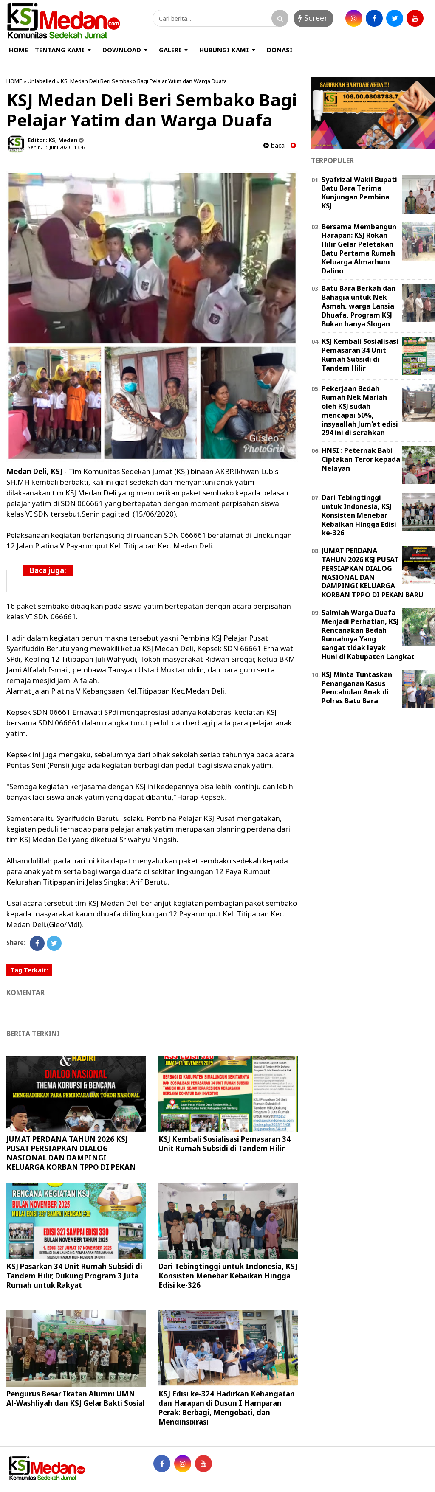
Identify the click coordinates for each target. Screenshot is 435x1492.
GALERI (170, 49)
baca (274, 145)
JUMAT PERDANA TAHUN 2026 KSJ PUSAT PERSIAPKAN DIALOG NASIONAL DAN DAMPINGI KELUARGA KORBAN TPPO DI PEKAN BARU (71, 1157)
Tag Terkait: (29, 970)
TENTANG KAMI (60, 49)
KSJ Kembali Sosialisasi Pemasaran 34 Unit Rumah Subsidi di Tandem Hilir (224, 1143)
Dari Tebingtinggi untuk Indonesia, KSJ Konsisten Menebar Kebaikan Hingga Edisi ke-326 (227, 1276)
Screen (313, 18)
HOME (18, 49)
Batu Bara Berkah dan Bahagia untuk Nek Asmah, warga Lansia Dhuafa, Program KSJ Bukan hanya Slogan (358, 306)
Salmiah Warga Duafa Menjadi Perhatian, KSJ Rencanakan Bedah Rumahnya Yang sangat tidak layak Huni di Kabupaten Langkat (368, 634)
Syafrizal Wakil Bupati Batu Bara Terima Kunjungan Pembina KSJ (359, 193)
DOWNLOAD (121, 49)
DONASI (280, 49)
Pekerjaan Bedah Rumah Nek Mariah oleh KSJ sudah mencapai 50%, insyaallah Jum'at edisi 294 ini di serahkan (360, 410)
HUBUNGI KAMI (224, 49)
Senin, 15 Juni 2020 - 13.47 (56, 147)
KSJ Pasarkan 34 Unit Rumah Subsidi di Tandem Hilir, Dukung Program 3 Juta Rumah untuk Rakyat (74, 1276)
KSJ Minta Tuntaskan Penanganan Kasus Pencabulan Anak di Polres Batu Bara (357, 687)
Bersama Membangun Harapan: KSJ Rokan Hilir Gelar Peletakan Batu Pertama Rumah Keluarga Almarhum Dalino (359, 248)
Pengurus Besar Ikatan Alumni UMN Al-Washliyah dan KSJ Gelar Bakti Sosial (75, 1398)
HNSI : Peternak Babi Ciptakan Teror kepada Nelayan (361, 459)
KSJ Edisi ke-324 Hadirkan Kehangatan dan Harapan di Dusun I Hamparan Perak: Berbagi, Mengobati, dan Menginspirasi (226, 1408)
